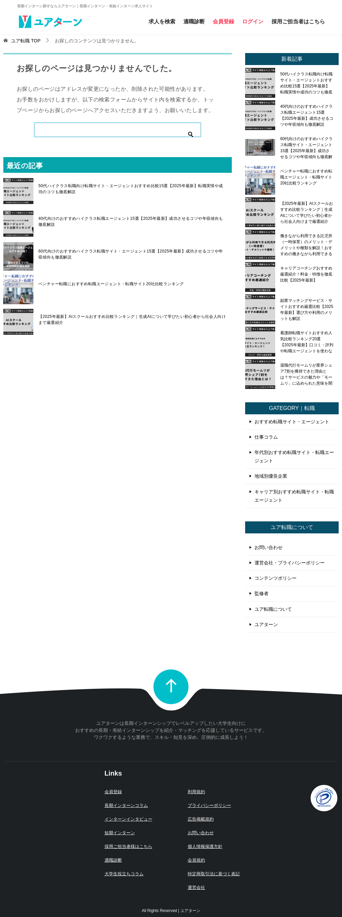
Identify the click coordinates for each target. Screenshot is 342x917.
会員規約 (196, 860)
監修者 (261, 593)
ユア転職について (273, 609)
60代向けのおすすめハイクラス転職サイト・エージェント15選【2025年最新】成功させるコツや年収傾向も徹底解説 (130, 254)
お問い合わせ (268, 547)
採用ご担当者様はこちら (128, 846)
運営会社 (196, 887)
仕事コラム (266, 437)
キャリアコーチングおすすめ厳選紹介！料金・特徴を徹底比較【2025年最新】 (306, 274)
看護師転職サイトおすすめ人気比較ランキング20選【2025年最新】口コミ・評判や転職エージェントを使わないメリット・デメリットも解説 (306, 342)
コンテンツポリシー (275, 578)
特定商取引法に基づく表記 (214, 873)
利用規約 (196, 791)
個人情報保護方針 (205, 846)
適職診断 (194, 21)
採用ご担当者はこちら (298, 21)
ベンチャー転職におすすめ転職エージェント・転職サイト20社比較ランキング (111, 284)
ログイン (253, 21)
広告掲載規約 (201, 819)
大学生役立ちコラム (124, 873)
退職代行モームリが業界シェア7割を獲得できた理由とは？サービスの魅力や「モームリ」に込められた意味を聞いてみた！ (306, 374)
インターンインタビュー (128, 819)
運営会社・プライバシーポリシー (289, 562)
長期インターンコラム (126, 805)
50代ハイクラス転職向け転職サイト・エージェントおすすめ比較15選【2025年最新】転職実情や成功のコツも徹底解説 (130, 188)
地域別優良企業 (270, 476)
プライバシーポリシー (209, 805)
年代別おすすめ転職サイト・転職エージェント (294, 456)
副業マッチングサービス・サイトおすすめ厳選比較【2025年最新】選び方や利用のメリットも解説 (306, 309)
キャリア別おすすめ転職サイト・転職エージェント (294, 496)
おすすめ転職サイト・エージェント (291, 421)
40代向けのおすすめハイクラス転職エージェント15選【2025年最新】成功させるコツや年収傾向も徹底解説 (130, 221)
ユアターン (266, 624)
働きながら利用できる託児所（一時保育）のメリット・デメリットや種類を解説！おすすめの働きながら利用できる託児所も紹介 (306, 245)
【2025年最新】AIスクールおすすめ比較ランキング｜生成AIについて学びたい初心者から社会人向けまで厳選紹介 (132, 319)
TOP (25, 40)
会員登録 (223, 21)
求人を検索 (162, 21)
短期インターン (120, 832)
